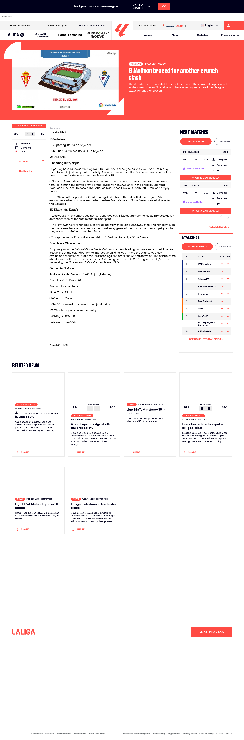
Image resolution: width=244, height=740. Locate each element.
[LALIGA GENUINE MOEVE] (97, 35)
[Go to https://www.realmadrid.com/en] (182, 16)
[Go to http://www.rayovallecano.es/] (124, 16)
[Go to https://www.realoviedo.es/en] (194, 16)
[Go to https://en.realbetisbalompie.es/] (171, 16)
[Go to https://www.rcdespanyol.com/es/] (147, 16)
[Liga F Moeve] (70, 35)
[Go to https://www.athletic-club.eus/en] (21, 16)
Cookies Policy (206, 733)
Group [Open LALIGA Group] (147, 25)
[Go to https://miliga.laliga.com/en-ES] (234, 25)
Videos (148, 35)
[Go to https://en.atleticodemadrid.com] (32, 16)
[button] (15, 35)
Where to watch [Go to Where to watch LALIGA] (92, 25)
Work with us (80, 733)
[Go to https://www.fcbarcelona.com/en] (78, 16)
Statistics (202, 35)
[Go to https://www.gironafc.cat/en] (101, 16)
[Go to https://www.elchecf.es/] (67, 16)
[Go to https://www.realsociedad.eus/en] (205, 16)
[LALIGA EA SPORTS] (15, 35)
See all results (220, 226)
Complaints (37, 733)
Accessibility (159, 733)
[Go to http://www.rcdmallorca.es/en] (159, 16)
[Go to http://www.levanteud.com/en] (113, 16)
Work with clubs (97, 733)
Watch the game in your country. (75, 310)
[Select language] (210, 26)
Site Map (49, 733)
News (175, 35)
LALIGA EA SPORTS (196, 141)
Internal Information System (136, 733)
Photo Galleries (230, 35)
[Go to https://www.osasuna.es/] (44, 16)
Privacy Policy (190, 733)
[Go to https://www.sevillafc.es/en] (217, 16)
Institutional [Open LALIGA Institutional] (19, 25)
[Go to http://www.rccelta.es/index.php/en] (136, 16)
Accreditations (64, 733)
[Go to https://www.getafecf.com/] (90, 16)
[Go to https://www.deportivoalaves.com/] (55, 16)
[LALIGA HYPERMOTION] (43, 35)
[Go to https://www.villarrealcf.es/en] (240, 16)
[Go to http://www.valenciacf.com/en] (228, 16)
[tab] (196, 141)
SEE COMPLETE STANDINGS (206, 339)
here (75, 286)
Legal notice (174, 733)
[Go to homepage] (122, 38)
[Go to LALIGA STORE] (175, 25)
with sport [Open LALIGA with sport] (56, 25)
